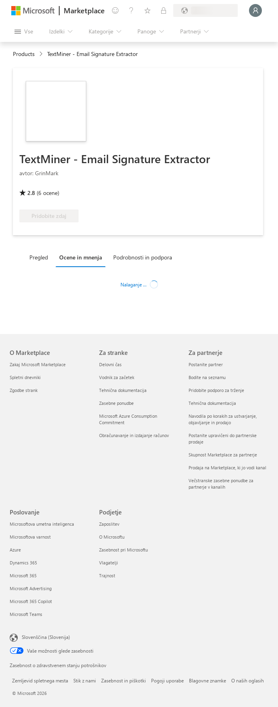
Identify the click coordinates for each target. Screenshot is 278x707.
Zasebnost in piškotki (123, 680)
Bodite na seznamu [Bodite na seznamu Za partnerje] (207, 377)
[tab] (41, 257)
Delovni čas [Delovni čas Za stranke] (110, 364)
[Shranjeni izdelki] (147, 10)
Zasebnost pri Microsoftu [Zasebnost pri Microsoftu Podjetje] (123, 550)
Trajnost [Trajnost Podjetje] (107, 575)
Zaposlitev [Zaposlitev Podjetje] (109, 524)
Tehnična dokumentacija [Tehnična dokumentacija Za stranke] (123, 390)
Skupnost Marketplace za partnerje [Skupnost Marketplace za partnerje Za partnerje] (223, 455)
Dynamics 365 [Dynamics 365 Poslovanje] (23, 563)
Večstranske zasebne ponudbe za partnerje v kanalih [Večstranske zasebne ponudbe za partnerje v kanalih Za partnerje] (221, 483)
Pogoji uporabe (167, 680)
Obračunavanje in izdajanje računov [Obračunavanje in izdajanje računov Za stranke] (134, 435)
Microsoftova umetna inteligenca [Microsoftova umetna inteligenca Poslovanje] (42, 524)
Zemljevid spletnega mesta (40, 680)
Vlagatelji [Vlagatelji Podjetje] (108, 563)
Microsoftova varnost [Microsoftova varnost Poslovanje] (30, 537)
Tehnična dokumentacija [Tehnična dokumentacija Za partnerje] (212, 403)
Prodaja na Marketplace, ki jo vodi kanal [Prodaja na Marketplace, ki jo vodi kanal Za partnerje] (227, 467)
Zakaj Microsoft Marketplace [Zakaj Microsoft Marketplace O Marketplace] (38, 364)
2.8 (31, 193)
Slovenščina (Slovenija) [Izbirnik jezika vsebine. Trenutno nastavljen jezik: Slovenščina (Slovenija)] (46, 637)
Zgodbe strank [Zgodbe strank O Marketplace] (23, 390)
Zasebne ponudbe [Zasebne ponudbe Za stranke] (116, 403)
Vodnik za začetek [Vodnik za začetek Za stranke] (116, 377)
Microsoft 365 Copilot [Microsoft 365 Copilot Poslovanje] (31, 601)
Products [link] (24, 54)
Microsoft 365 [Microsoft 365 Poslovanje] (23, 575)
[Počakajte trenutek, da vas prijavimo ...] (255, 10)
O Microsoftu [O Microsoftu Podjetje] (111, 537)
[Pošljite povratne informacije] (115, 10)
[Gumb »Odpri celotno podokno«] (23, 31)
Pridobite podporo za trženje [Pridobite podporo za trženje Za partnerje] (216, 390)
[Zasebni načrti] (163, 10)
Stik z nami (84, 680)
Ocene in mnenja (80, 257)
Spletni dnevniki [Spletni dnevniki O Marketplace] (25, 377)
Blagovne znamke (207, 680)
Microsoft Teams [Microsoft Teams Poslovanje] (26, 614)
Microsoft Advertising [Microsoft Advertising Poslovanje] (31, 588)
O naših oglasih (247, 680)
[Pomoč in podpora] (131, 10)
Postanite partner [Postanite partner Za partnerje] (206, 364)
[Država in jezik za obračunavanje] (205, 10)
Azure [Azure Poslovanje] (15, 550)
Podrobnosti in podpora (142, 257)
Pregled (38, 257)
